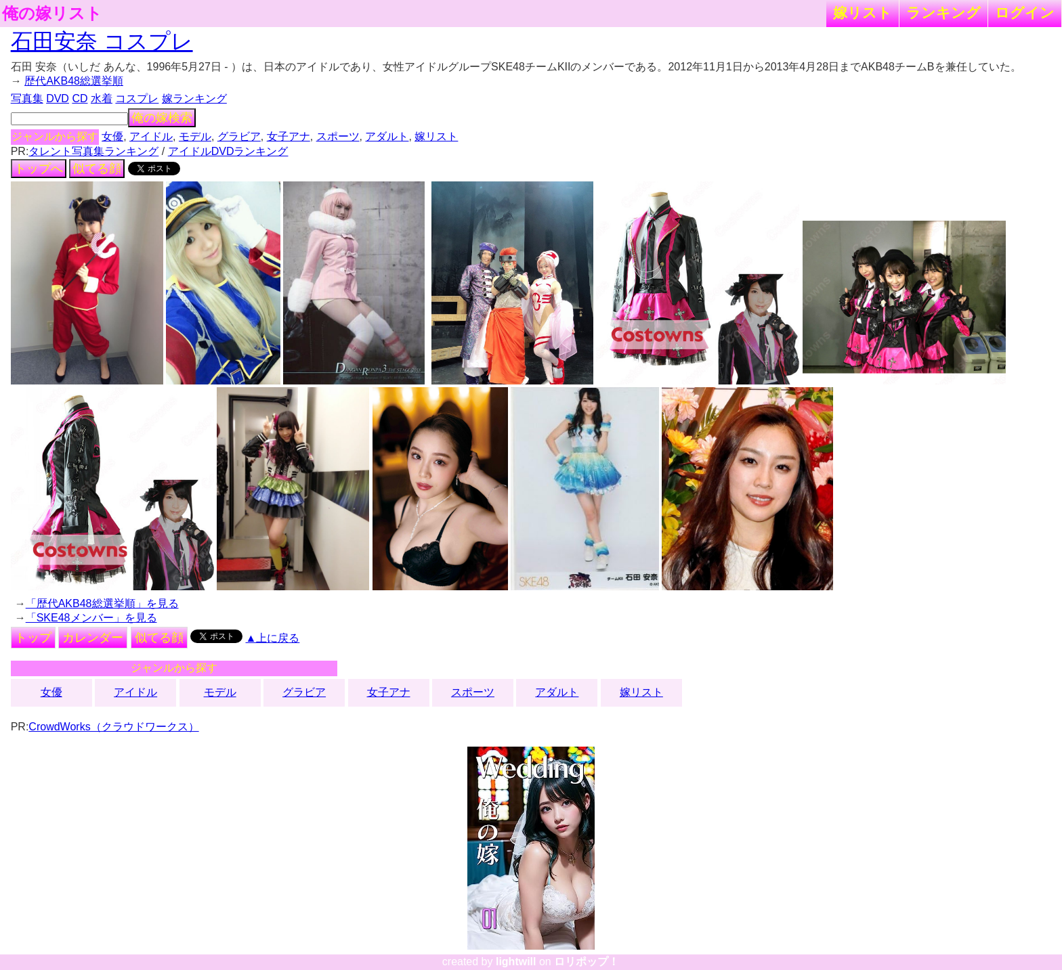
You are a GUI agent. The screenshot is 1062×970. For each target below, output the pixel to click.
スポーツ (338, 136)
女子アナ (288, 136)
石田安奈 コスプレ (102, 41)
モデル (195, 136)
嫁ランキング (194, 98)
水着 (101, 98)
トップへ (38, 168)
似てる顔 (96, 168)
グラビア (239, 136)
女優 (112, 136)
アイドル (151, 136)
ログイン (1025, 12)
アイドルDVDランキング (228, 151)
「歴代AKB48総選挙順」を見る (102, 603)
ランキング (943, 12)
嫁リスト (862, 12)
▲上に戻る (273, 638)
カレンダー (92, 637)
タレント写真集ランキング (93, 151)
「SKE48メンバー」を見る (91, 617)
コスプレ (136, 98)
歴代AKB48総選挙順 (73, 81)
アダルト (386, 136)
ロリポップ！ (586, 961)
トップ (33, 637)
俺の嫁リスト (52, 13)
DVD (57, 98)
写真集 (27, 98)
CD (79, 98)
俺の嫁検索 (161, 118)
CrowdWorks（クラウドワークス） (113, 726)
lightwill (516, 961)
